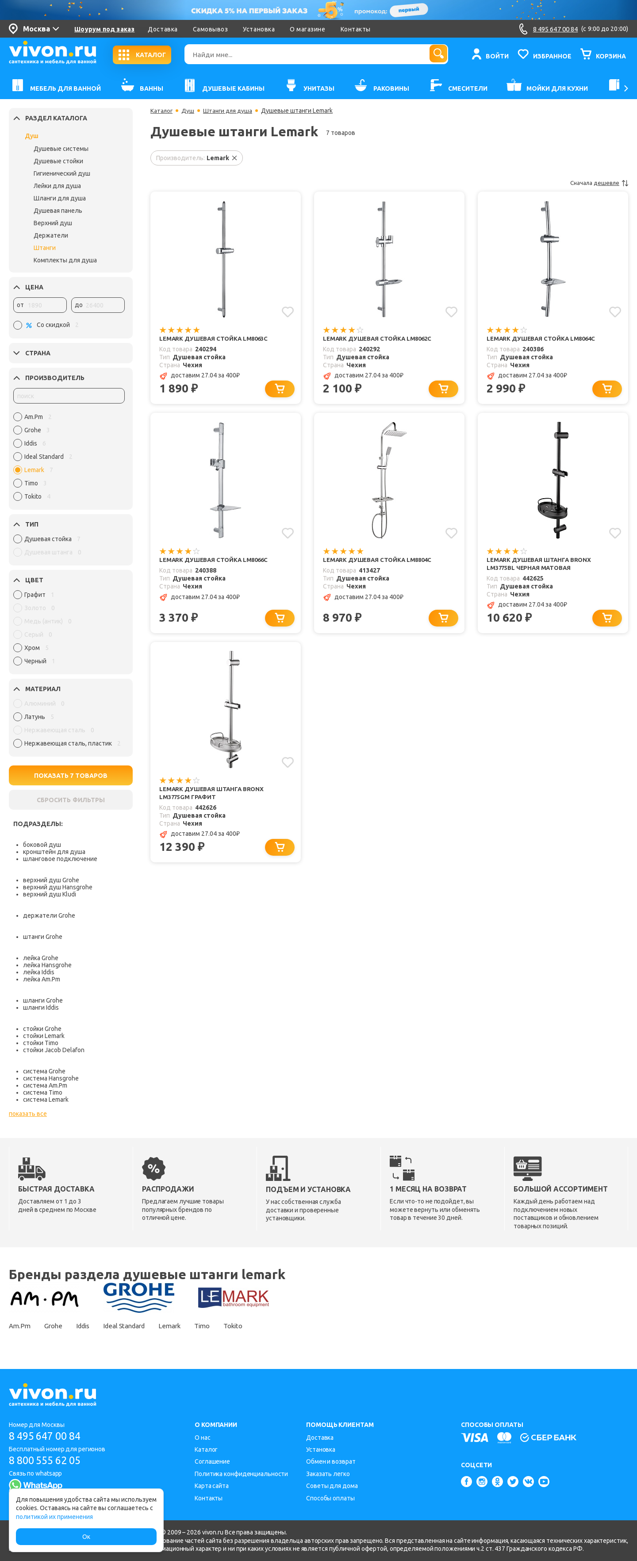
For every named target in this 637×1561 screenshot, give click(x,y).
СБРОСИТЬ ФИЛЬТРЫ (71, 800)
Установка (259, 29)
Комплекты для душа (65, 260)
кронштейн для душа (54, 851)
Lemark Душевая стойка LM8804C (380, 561)
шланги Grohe (43, 1000)
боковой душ (42, 844)
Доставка (162, 29)
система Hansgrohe (51, 1078)
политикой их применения (54, 1516)
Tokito (259, 1326)
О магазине (307, 29)
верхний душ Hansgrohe (57, 887)
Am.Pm (20, 1326)
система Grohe (44, 1071)
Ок (86, 1536)
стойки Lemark (44, 1035)
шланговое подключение (60, 858)
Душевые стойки (58, 161)
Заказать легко (328, 1473)
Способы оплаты (330, 1498)
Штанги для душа (230, 110)
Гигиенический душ (62, 173)
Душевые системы (61, 148)
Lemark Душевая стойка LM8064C (543, 338)
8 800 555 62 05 (48, 1460)
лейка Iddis (38, 972)
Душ (31, 135)
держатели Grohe (49, 915)
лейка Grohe (40, 957)
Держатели (51, 235)
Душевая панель (58, 210)
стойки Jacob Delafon (53, 1049)
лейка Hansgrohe (47, 965)
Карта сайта (212, 1485)
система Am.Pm (45, 1085)
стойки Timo (40, 1042)
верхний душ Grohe (51, 880)
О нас (203, 1437)
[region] (69, 458)
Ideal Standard (137, 1326)
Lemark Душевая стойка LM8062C (380, 338)
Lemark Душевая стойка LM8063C (216, 338)
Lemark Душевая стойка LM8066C (216, 561)
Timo (224, 1326)
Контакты (356, 29)
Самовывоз (210, 29)
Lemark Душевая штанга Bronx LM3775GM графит (213, 796)
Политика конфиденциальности (241, 1473)
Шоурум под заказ (104, 29)
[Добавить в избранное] (287, 311)
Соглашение (212, 1461)
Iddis (90, 1326)
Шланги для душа (60, 198)
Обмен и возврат (331, 1461)
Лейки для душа (57, 185)
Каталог (162, 110)
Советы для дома (332, 1485)
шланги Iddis (41, 1007)
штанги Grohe (42, 936)
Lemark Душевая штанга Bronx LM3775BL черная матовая (541, 565)
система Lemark (46, 1099)
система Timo (42, 1092)
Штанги (45, 247)
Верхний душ (53, 223)
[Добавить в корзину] (281, 389)
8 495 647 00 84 (48, 1436)
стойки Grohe (42, 1028)
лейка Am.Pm (41, 979)
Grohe (57, 1326)
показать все (28, 1113)
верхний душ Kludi (49, 894)
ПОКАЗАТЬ (71, 775)
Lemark (188, 1326)
